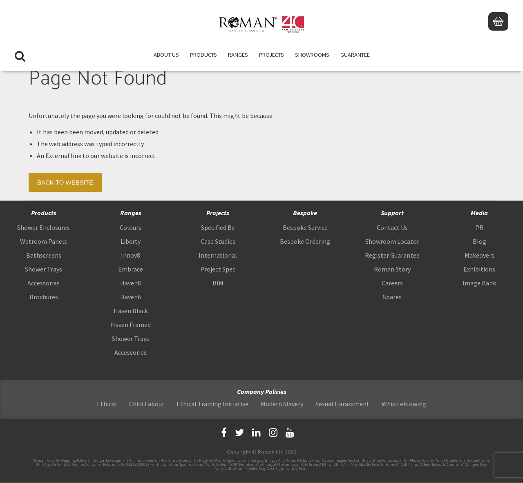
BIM (218, 283)
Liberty (131, 241)
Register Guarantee (392, 255)
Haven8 (130, 283)
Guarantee (355, 55)
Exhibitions (479, 269)
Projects (271, 55)
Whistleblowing (404, 404)
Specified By (218, 227)
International (218, 255)
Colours (130, 227)
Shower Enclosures (43, 227)
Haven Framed (131, 325)
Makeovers (479, 255)
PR (479, 227)
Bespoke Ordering (305, 241)
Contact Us (392, 227)
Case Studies (218, 241)
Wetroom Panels (43, 241)
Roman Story (392, 269)
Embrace (130, 269)
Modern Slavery (282, 404)
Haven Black (131, 311)
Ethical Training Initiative (212, 404)
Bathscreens (43, 255)
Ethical (107, 404)
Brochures (43, 297)
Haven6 (130, 297)
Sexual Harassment (342, 404)
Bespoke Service (305, 227)
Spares (392, 297)
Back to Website (65, 182)
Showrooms (312, 55)
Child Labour (146, 404)
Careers (392, 283)
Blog (479, 241)
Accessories (43, 283)
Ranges (238, 55)
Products (203, 55)
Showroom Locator (392, 241)
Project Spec (217, 269)
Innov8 (130, 255)
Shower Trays (43, 269)
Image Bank (479, 283)
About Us (166, 55)
